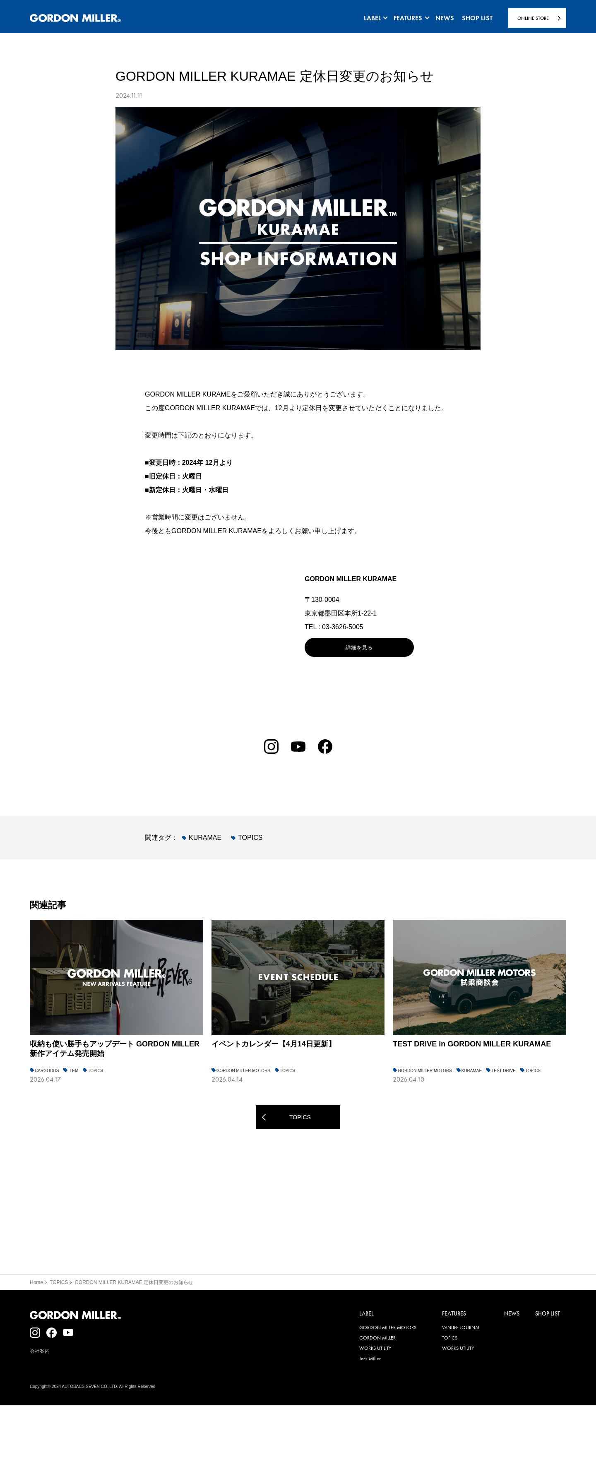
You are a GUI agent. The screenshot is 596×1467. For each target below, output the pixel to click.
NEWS (511, 1314)
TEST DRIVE (503, 1070)
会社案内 (40, 1351)
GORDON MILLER (377, 1338)
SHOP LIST (547, 1314)
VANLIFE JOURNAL (461, 1327)
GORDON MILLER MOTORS (243, 1070)
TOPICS (250, 837)
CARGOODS (47, 1070)
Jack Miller (370, 1358)
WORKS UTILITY (375, 1348)
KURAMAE (205, 837)
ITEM (73, 1070)
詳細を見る (359, 648)
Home (36, 1282)
